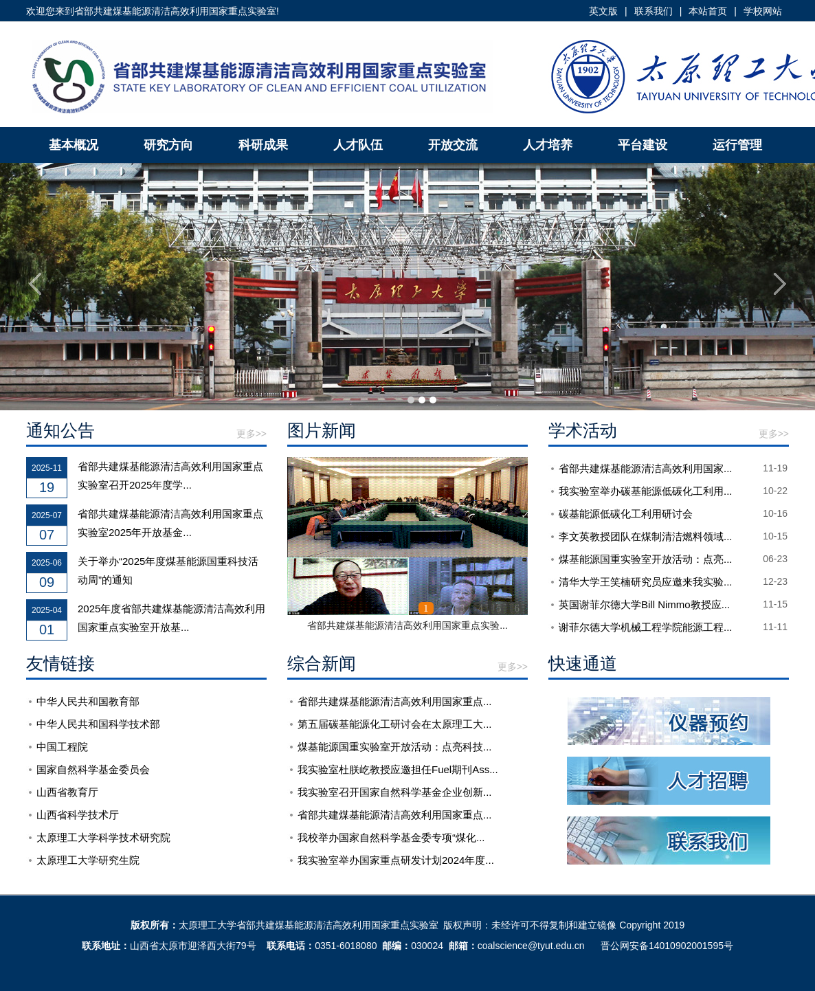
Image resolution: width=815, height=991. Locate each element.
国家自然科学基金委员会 (93, 769)
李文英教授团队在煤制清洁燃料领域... (646, 536)
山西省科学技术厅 (77, 815)
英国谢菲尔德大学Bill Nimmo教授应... (644, 604)
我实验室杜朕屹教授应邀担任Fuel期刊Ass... (398, 769)
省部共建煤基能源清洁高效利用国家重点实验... (407, 625)
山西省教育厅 (67, 792)
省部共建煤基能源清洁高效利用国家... (646, 468)
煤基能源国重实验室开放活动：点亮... (646, 559)
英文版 (603, 10)
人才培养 (547, 145)
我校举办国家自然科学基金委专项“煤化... (391, 837)
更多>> (251, 433)
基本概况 (73, 145)
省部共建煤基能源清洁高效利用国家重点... (395, 701)
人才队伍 (358, 145)
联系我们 (653, 10)
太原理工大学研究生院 (87, 860)
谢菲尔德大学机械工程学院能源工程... (646, 627)
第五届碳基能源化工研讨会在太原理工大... (395, 724)
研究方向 (168, 145)
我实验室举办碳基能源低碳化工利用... (646, 491)
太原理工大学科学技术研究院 (103, 837)
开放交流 (453, 145)
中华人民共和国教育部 (87, 701)
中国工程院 (62, 747)
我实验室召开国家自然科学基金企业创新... (395, 792)
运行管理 (737, 145)
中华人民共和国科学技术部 (98, 724)
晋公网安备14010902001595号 (667, 945)
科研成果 (263, 145)
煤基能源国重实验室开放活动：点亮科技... (395, 747)
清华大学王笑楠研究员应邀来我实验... (646, 582)
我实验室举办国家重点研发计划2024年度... (396, 860)
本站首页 (708, 10)
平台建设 (642, 145)
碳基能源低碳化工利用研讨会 (626, 514)
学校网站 (763, 10)
